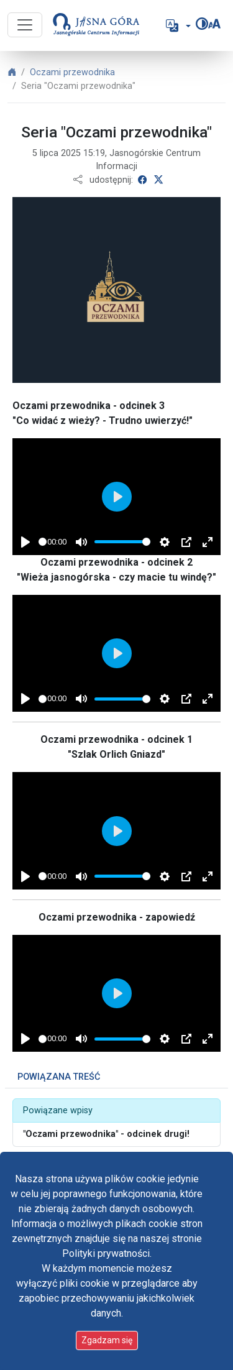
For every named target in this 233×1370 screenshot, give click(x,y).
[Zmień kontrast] (202, 23)
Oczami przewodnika (72, 72)
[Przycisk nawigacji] (24, 24)
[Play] (25, 542)
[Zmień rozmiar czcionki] (214, 23)
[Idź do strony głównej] (91, 25)
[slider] (43, 542)
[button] (177, 25)
